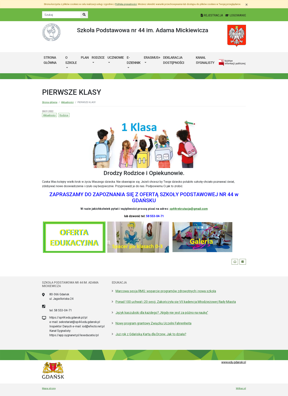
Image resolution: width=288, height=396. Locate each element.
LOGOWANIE (235, 15)
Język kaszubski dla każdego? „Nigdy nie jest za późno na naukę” (162, 312)
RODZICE (98, 57)
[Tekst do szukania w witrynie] (61, 14)
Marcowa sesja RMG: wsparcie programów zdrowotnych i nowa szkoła (166, 291)
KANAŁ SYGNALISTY (205, 60)
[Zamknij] (246, 4)
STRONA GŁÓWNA (50, 60)
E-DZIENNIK (133, 60)
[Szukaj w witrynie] (84, 14)
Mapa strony (49, 388)
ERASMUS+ (152, 57)
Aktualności (67, 102)
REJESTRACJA (212, 15)
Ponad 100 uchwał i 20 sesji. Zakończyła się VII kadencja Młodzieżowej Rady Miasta (176, 302)
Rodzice (64, 115)
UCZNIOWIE (115, 57)
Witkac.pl (241, 388)
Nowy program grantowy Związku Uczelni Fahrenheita (153, 323)
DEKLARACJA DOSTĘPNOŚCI (173, 60)
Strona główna (49, 102)
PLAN (85, 57)
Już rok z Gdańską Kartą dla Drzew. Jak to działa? (151, 334)
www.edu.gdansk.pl (233, 362)
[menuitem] (71, 63)
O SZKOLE (71, 60)
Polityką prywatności (126, 4)
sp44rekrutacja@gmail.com (189, 209)
